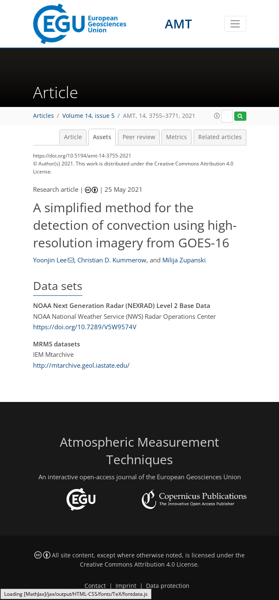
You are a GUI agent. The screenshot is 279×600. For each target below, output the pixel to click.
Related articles (220, 137)
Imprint (125, 586)
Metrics (176, 137)
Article (73, 137)
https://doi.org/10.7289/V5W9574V (84, 327)
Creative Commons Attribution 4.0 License (138, 564)
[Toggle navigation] (235, 24)
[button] (217, 115)
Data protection (167, 586)
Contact (95, 586)
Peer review (139, 137)
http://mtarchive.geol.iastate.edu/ (81, 365)
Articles (43, 115)
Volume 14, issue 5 (88, 115)
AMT (178, 23)
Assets (102, 137)
